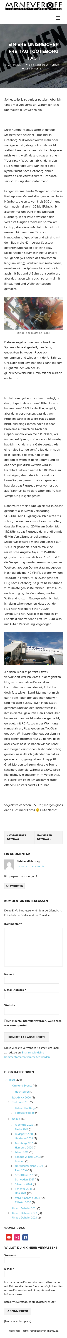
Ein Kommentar (33, 69)
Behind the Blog (25, 1108)
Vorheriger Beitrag (16, 837)
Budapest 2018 (24, 1134)
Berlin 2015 (21, 1129)
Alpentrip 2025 (24, 1125)
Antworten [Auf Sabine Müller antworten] (14, 885)
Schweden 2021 (24, 1179)
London (19, 1161)
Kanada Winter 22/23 (28, 1157)
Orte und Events (22, 1085)
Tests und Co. (20, 1102)
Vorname (10, 1255)
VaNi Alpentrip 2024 (27, 1198)
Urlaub (55, 65)
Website (9, 1005)
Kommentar (13, 924)
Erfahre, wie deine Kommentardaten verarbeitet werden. (27, 1055)
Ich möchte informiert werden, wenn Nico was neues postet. (32, 1023)
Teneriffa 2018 (23, 1189)
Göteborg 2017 (43, 65)
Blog (31, 65)
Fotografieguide (24, 1113)
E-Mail (9, 1269)
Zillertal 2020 (23, 1202)
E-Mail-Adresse (15, 990)
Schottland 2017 (24, 1175)
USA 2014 (20, 1193)
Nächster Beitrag (44, 837)
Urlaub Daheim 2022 (24, 1213)
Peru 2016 (21, 1170)
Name (9, 974)
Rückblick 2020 (21, 1097)
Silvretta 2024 (23, 1184)
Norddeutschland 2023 (29, 1166)
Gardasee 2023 (24, 1138)
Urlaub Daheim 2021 (24, 1208)
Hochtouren (22, 1092)
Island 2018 (22, 1152)
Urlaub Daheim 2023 (24, 1217)
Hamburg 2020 (24, 1147)
